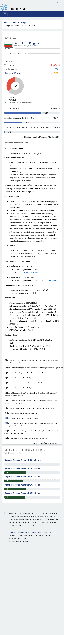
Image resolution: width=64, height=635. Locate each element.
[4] (47, 290)
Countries (15, 22)
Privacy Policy (24, 532)
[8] (55, 309)
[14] (43, 349)
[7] (55, 306)
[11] (33, 330)
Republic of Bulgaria (27, 43)
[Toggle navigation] (5, 14)
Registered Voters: (13, 73)
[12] (11, 343)
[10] (17, 324)
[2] (5, 367)
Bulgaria (24, 22)
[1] (38, 191)
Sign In (59, 2)
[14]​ (6, 438)
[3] (5, 373)
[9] (55, 312)
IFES (10, 535)
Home (6, 22)
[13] (52, 346)
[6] (35, 303)
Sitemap (12, 532)
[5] (34, 293)
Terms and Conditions (41, 532)
